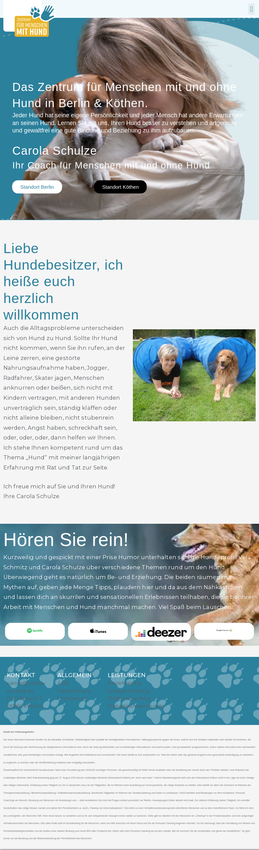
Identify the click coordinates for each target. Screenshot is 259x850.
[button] (251, 8)
